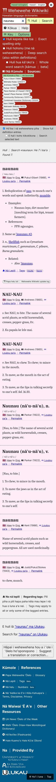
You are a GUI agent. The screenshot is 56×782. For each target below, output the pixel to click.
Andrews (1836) (11, 119)
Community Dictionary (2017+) (17, 97)
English (41, 5)
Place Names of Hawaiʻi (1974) (17, 91)
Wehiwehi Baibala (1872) (14, 106)
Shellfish (14, 242)
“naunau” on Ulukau (33, 634)
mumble (45, 195)
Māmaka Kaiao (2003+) (14, 82)
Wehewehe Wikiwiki (25, 10)
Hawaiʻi (32, 5)
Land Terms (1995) (12, 122)
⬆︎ (40, 776)
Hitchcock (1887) (11, 116)
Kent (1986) (9, 103)
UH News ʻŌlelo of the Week (20, 719)
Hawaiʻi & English (19, 5)
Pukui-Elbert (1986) (12, 78)
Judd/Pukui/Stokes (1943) (15, 112)
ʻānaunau (27, 263)
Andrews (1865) (11, 85)
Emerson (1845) (11, 109)
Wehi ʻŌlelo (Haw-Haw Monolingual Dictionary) (24, 727)
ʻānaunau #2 (24, 234)
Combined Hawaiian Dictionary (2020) (21, 100)
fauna (39, 271)
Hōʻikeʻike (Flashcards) (16, 734)
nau (28, 191)
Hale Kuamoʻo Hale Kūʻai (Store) (22, 740)
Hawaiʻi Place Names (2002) (16, 94)
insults (30, 271)
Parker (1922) (10, 88)
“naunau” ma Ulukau (29, 626)
